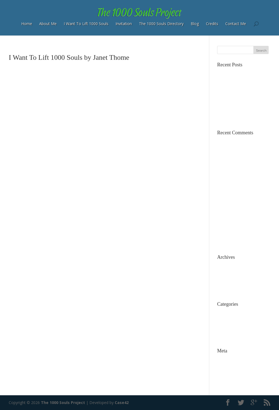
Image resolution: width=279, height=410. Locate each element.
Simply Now (227, 118)
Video (222, 336)
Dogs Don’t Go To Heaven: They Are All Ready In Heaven (243, 203)
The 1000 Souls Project (63, 402)
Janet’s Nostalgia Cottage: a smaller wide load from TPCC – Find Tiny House (243, 147)
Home (26, 23)
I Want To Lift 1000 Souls (86, 23)
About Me (48, 23)
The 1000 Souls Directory (161, 23)
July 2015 (225, 265)
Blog (195, 23)
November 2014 (231, 290)
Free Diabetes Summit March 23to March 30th (243, 237)
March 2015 (227, 273)
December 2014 (231, 281)
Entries (227, 367)
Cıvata (222, 196)
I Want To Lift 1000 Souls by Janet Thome (69, 57)
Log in (222, 359)
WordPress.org (230, 383)
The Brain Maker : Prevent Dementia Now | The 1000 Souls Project (241, 224)
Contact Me (235, 23)
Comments (231, 375)
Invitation (124, 23)
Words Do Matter (232, 110)
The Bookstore (230, 102)
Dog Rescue (228, 320)
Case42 (122, 402)
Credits (212, 23)
